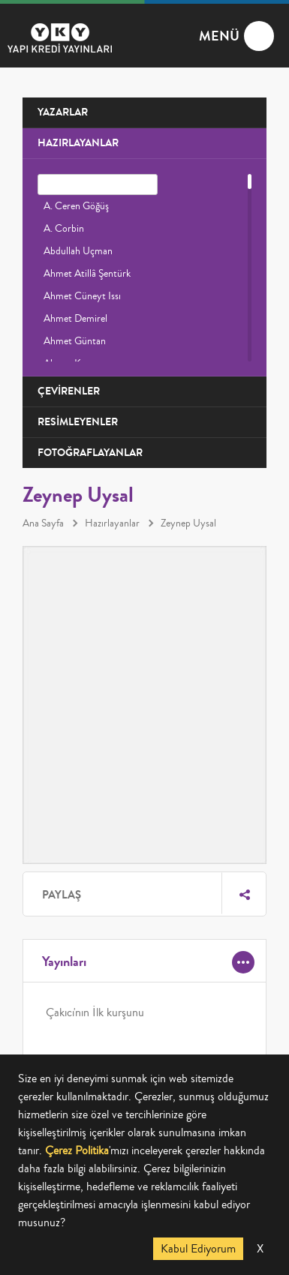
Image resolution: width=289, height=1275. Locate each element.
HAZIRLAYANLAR (78, 143)
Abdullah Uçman (78, 251)
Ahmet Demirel (75, 318)
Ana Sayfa (43, 523)
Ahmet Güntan (75, 341)
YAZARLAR (63, 112)
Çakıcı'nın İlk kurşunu (95, 1012)
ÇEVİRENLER (69, 391)
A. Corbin (64, 228)
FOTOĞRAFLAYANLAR (90, 452)
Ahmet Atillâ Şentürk (87, 273)
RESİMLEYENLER (78, 422)
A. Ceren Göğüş (76, 206)
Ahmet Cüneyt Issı (82, 296)
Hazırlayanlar (112, 523)
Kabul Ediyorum (198, 1248)
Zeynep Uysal (188, 523)
